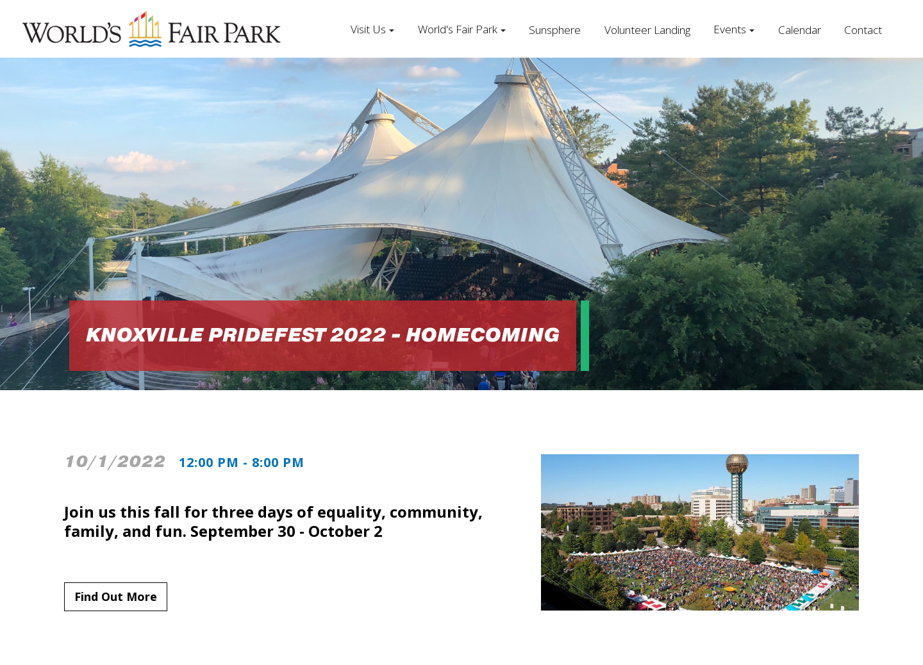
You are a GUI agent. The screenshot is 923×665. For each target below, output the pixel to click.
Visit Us (368, 29)
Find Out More (115, 596)
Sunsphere (555, 29)
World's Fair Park (457, 29)
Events (729, 29)
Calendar (799, 29)
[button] (372, 29)
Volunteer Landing (647, 29)
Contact (863, 29)
